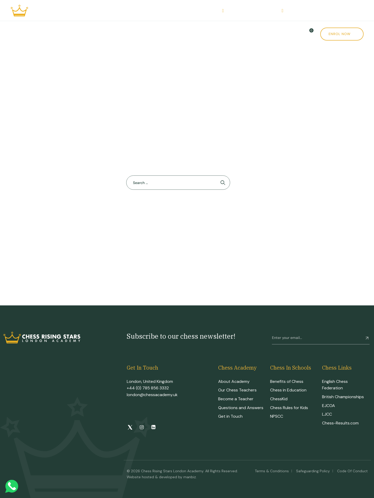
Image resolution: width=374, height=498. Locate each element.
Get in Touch (230, 416)
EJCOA (328, 405)
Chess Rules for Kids (289, 407)
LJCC (327, 414)
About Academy (234, 381)
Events (167, 34)
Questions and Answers (240, 407)
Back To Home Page (175, 208)
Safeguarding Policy (313, 471)
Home (16, 34)
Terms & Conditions (272, 471)
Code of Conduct (352, 471)
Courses (81, 34)
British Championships (343, 396)
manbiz (189, 477)
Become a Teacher (235, 399)
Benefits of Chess (286, 381)
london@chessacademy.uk (152, 394)
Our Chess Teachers (237, 390)
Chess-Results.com (340, 423)
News (222, 34)
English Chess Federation (335, 385)
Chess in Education (288, 390)
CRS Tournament (127, 34)
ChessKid (279, 399)
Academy (45, 34)
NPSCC (276, 416)
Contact (251, 34)
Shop (193, 34)
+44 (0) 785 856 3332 (148, 388)
